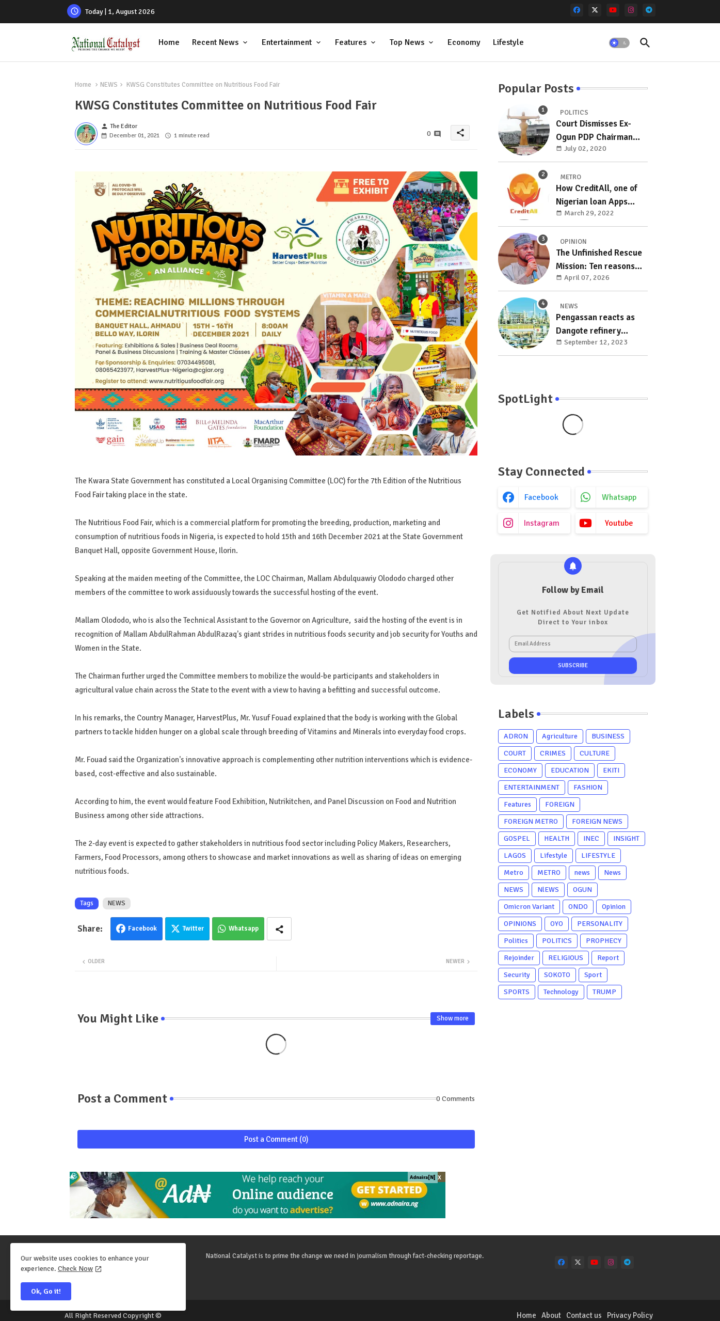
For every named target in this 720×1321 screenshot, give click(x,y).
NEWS (109, 85)
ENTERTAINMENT (531, 787)
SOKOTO (557, 974)
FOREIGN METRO (531, 821)
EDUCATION (570, 770)
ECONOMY (520, 770)
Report (608, 957)
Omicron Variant (529, 906)
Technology (561, 991)
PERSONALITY (599, 923)
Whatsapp (244, 928)
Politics (516, 940)
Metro (513, 872)
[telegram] (649, 10)
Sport (593, 974)
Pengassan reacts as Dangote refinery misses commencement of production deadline (600, 324)
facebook (541, 497)
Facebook (142, 928)
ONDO (578, 906)
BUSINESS (608, 736)
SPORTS (517, 991)
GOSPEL (517, 838)
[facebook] (576, 10)
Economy (464, 42)
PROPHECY (603, 940)
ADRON (516, 736)
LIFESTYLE (598, 855)
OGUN (582, 889)
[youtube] (612, 10)
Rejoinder (519, 957)
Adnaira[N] (423, 1177)
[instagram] (631, 10)
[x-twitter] (594, 10)
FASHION (587, 787)
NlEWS (548, 889)
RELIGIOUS (565, 957)
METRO (549, 872)
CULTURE (595, 753)
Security (517, 974)
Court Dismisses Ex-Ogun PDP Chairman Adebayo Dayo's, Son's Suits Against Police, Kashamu (598, 131)
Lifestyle (508, 42)
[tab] (169, 42)
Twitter (193, 928)
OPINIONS (520, 923)
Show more (453, 1018)
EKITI (611, 770)
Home (169, 42)
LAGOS (515, 855)
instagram (541, 523)
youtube (619, 523)
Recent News (215, 42)
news (582, 872)
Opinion (614, 906)
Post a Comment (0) (276, 1139)
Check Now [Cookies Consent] (75, 1268)
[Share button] (279, 928)
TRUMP (604, 991)
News (612, 872)
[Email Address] (573, 644)
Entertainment (287, 42)
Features (350, 42)
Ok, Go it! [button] (46, 1291)
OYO (556, 923)
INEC (591, 838)
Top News (407, 42)
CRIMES (553, 753)
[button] (619, 43)
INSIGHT (626, 838)
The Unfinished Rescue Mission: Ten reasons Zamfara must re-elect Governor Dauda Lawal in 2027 (599, 260)
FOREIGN (559, 804)
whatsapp (619, 497)
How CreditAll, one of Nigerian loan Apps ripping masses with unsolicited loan (596, 195)
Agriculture (560, 736)
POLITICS (557, 940)
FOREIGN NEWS (597, 821)
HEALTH (556, 838)
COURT (515, 753)
